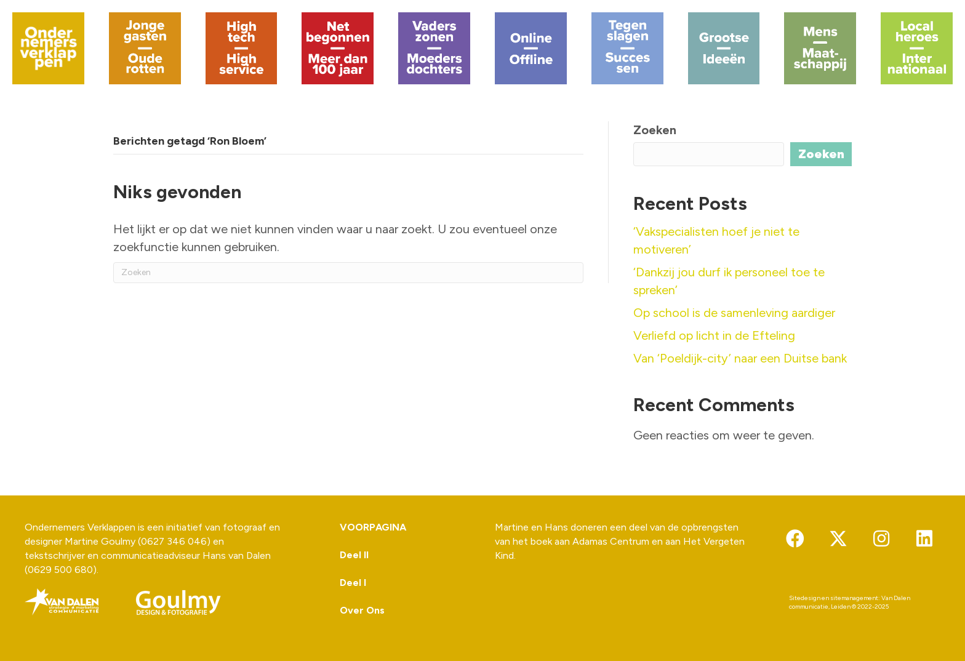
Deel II (354, 555)
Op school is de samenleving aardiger (734, 312)
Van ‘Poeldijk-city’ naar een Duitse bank (740, 358)
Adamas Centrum (610, 541)
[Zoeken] (348, 272)
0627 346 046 (174, 541)
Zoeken (654, 129)
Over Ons (362, 610)
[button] (795, 538)
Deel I (353, 582)
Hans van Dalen (236, 555)
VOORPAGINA (373, 527)
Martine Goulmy (100, 541)
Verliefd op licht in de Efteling (714, 335)
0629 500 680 (60, 569)
